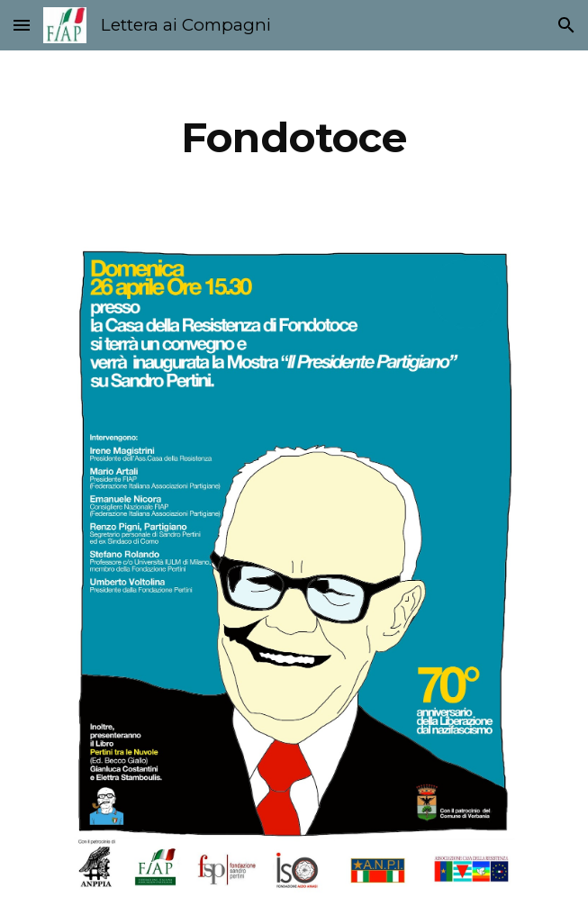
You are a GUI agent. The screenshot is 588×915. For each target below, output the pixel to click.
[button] (21, 25)
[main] (294, 137)
